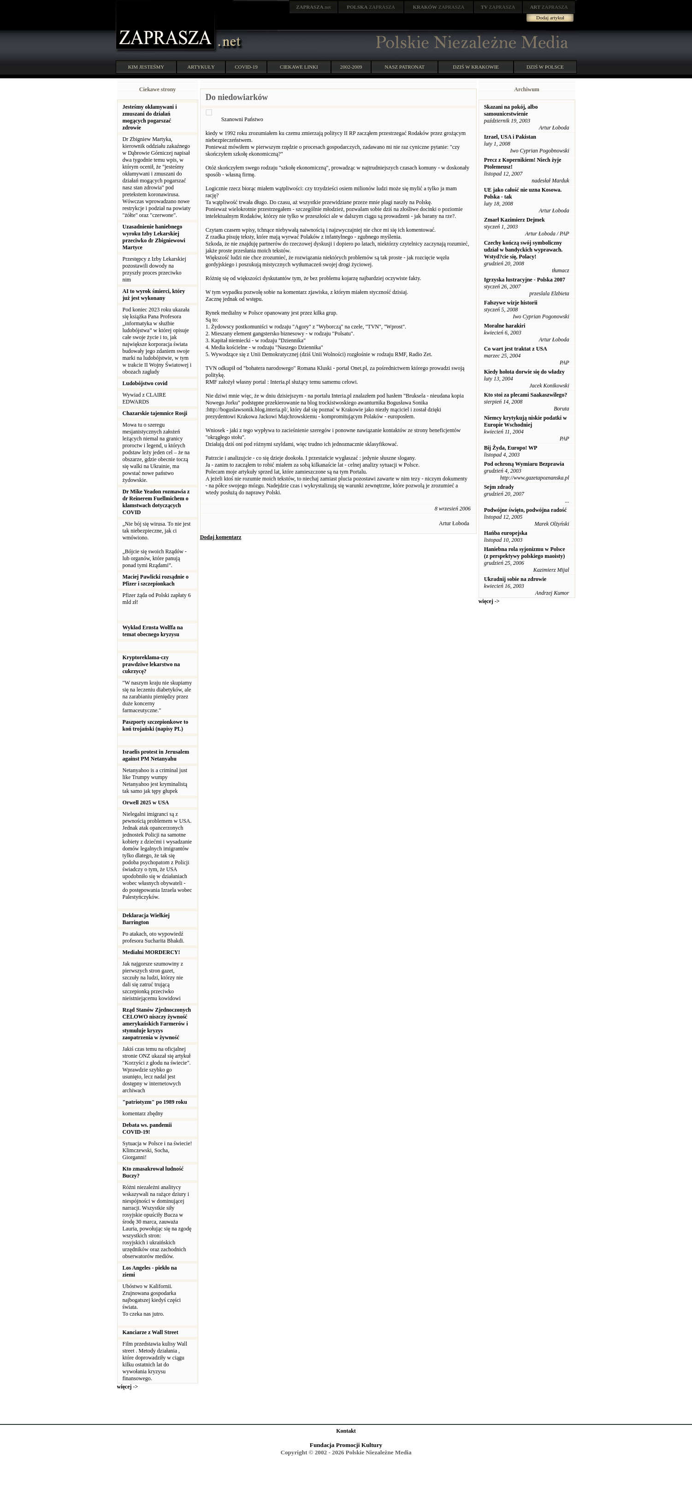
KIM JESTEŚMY (146, 67)
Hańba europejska (505, 533)
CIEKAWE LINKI (299, 67)
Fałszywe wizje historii (511, 302)
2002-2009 (351, 67)
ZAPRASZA (371, 7)
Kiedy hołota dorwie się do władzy (524, 372)
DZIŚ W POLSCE (545, 67)
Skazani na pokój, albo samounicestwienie (511, 110)
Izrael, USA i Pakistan (510, 137)
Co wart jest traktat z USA (515, 349)
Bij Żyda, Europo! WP (511, 448)
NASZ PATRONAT (404, 67)
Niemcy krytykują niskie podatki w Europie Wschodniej (525, 421)
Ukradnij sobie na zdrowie (515, 579)
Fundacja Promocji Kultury (346, 1444)
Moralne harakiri (505, 325)
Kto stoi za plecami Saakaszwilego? (526, 395)
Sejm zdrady (499, 487)
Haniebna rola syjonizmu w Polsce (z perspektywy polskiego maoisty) (524, 552)
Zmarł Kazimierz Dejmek (514, 220)
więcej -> (127, 1386)
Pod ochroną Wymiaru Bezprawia (524, 464)
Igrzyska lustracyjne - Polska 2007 (524, 279)
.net (313, 7)
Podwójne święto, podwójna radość (525, 510)
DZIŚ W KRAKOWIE (476, 67)
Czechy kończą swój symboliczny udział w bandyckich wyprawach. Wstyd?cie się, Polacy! (523, 250)
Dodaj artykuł (550, 17)
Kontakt (346, 1431)
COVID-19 (246, 67)
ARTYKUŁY (201, 67)
